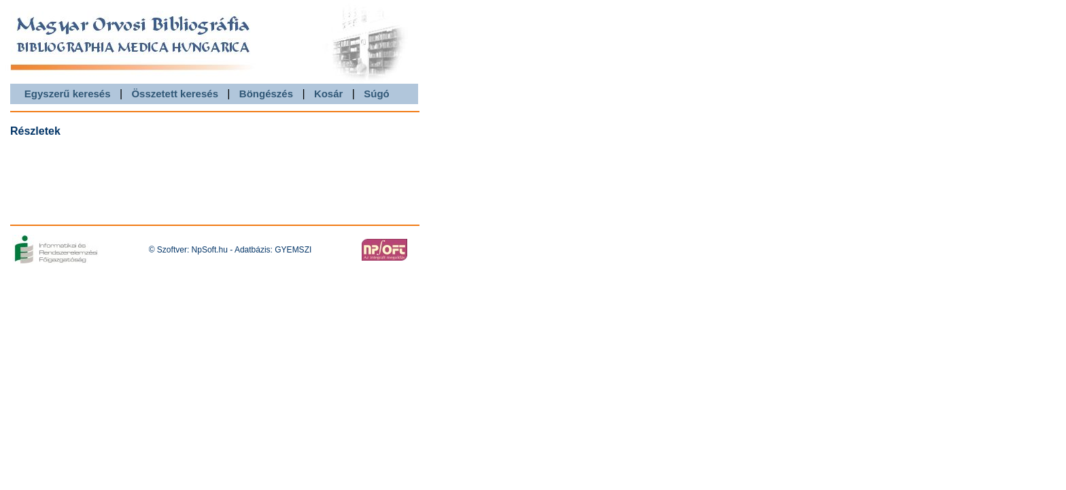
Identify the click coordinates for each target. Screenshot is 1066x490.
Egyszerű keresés (67, 93)
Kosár (328, 93)
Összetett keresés (174, 93)
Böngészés (266, 93)
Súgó (377, 93)
